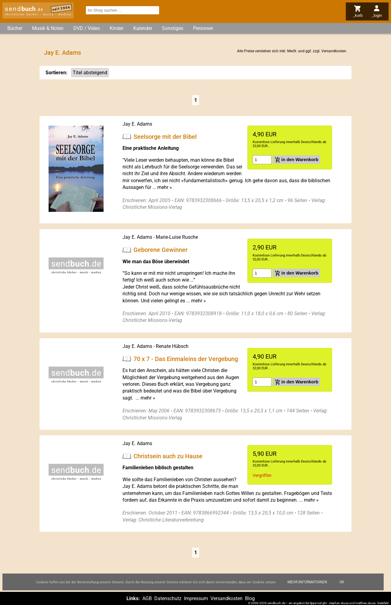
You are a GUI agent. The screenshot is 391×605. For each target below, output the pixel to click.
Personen (203, 28)
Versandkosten (333, 51)
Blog (250, 598)
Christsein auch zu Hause (168, 456)
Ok (341, 582)
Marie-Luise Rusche (177, 237)
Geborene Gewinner (160, 249)
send (24, 9)
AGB (147, 598)
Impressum (196, 598)
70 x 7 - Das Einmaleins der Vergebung (185, 358)
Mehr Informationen (307, 582)
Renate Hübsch (172, 346)
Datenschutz (167, 598)
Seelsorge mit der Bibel (165, 136)
